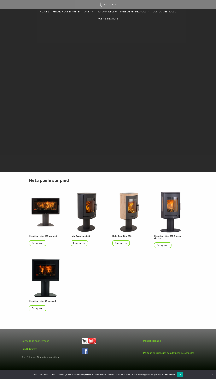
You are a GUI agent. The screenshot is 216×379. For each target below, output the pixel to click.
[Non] (212, 374)
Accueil (44, 12)
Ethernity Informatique (48, 357)
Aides (87, 12)
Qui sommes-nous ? (164, 12)
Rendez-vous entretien (66, 12)
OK (180, 374)
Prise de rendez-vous (133, 12)
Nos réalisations (108, 19)
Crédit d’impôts (29, 349)
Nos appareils (105, 12)
